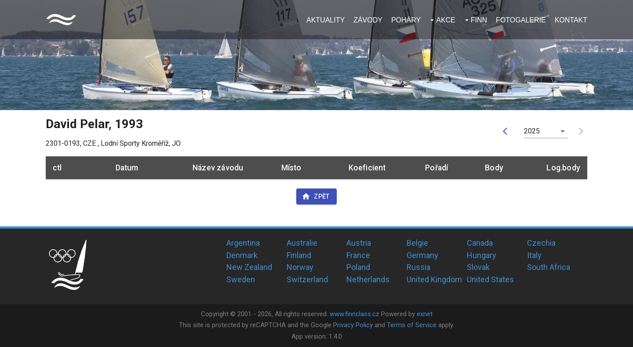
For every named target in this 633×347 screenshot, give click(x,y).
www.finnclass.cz (354, 314)
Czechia (541, 242)
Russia (418, 267)
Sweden (240, 279)
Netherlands (367, 279)
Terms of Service (412, 325)
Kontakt (571, 20)
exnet (425, 314)
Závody (367, 20)
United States (490, 279)
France (358, 255)
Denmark (242, 255)
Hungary (481, 255)
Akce (445, 20)
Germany (422, 255)
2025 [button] (532, 131)
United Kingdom (434, 279)
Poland (358, 267)
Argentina (243, 242)
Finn (479, 20)
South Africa (548, 267)
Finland (299, 255)
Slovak (478, 267)
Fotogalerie (521, 20)
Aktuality (325, 20)
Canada (480, 242)
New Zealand (249, 267)
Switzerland (307, 279)
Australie (302, 242)
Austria (358, 242)
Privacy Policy (353, 325)
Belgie (417, 242)
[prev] (507, 131)
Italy (534, 255)
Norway (300, 267)
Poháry (406, 20)
